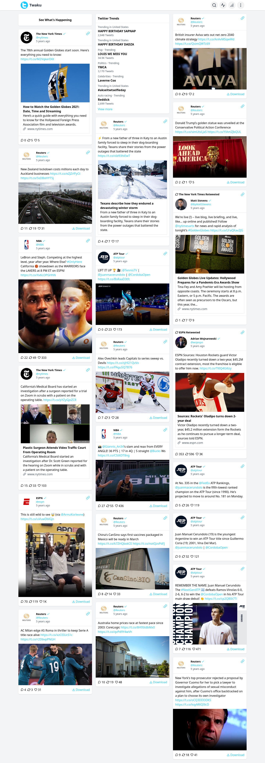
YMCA (102, 67)
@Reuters (196, 22)
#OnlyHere (74, 262)
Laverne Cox (107, 80)
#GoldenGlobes (199, 230)
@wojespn (197, 342)
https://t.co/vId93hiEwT (114, 156)
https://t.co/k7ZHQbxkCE (115, 544)
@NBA (40, 244)
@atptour (119, 257)
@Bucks (155, 451)
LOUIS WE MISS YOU (112, 54)
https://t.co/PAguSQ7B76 (115, 367)
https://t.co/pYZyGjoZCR (59, 400)
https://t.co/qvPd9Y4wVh (115, 632)
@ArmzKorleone (72, 514)
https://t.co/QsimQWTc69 (192, 44)
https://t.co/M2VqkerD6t (37, 59)
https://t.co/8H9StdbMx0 (138, 627)
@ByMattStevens (201, 204)
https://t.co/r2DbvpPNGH (38, 639)
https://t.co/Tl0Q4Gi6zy (216, 368)
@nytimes (42, 37)
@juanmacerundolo (111, 275)
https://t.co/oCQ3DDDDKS (193, 700)
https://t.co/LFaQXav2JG (226, 230)
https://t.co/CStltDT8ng (114, 455)
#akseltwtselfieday (112, 90)
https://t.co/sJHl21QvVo (123, 363)
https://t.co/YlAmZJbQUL (224, 132)
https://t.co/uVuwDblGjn (37, 519)
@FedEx (204, 483)
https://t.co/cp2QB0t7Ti (221, 599)
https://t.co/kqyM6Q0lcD (192, 704)
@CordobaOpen (139, 275)
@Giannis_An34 (113, 447)
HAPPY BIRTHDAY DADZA (116, 44)
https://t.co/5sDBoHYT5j (37, 178)
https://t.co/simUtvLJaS (191, 132)
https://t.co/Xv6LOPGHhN (38, 275)
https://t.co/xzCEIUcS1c (56, 635)
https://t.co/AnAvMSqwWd (216, 39)
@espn (40, 501)
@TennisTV (129, 270)
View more (105, 109)
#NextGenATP (190, 590)
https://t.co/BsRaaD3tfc (114, 279)
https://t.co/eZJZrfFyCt (65, 174)
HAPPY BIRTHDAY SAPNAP (117, 31)
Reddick (103, 100)
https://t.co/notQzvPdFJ (149, 544)
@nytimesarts (184, 226)
